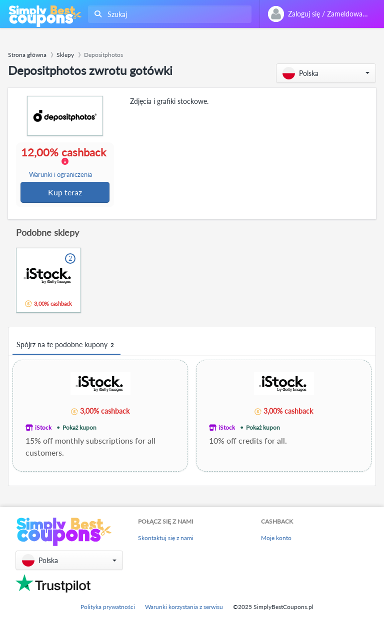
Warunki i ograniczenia (61, 175)
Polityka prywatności (107, 607)
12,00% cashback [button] (65, 162)
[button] (326, 73)
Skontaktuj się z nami (166, 538)
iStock (43, 428)
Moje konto (276, 538)
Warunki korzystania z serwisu (184, 607)
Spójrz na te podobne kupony (66, 346)
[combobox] (168, 14)
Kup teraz (65, 192)
